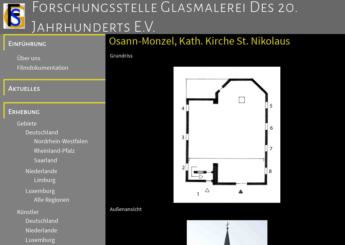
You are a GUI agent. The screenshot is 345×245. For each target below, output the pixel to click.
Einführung (27, 43)
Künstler (28, 212)
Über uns (28, 58)
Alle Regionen (51, 199)
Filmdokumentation (42, 67)
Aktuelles (24, 88)
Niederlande (41, 171)
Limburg (44, 180)
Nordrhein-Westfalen (61, 141)
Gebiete (27, 123)
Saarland (45, 160)
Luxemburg (40, 191)
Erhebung (24, 111)
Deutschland (42, 132)
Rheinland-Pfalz (54, 150)
